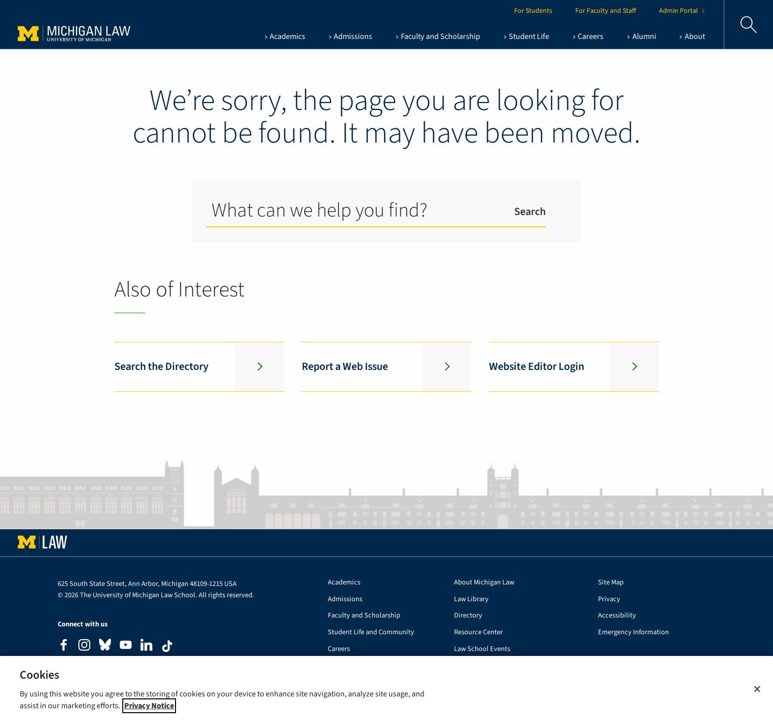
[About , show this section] (692, 36)
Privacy (609, 599)
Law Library (471, 599)
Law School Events (482, 649)
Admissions (345, 599)
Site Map (611, 582)
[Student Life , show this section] (526, 36)
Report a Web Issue (345, 366)
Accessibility (617, 615)
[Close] (757, 689)
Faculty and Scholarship (364, 615)
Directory (468, 615)
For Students (533, 11)
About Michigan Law (484, 582)
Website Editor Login (536, 366)
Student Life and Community (371, 632)
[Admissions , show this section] (350, 36)
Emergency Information (633, 632)
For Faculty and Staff (605, 11)
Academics (344, 582)
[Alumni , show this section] (641, 36)
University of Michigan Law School (94, 24)
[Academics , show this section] (284, 36)
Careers (339, 649)
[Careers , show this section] (588, 36)
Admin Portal (683, 11)
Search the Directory (161, 366)
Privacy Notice (149, 705)
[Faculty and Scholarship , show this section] (438, 36)
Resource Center (478, 632)
